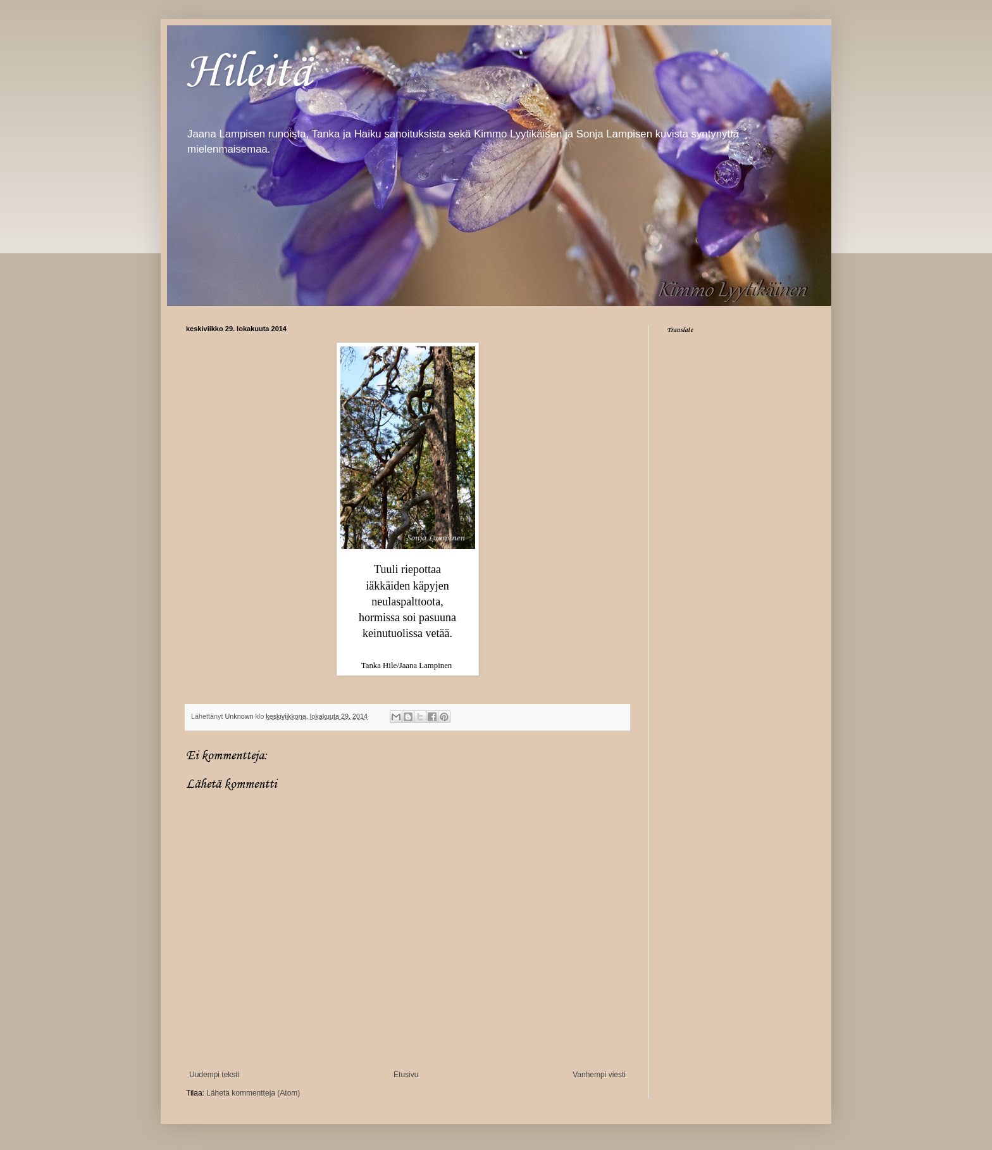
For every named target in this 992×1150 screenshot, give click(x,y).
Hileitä (248, 70)
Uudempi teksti (214, 1074)
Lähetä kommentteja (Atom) (253, 1093)
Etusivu (406, 1074)
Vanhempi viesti (599, 1074)
